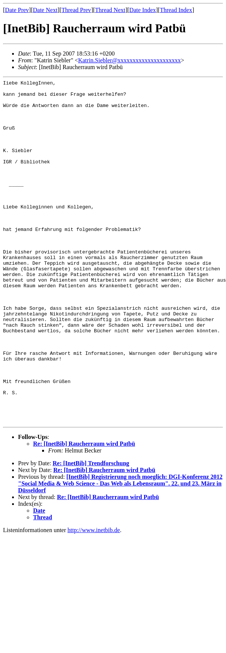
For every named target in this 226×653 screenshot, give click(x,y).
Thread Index (176, 10)
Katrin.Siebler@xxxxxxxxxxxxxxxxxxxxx (129, 60)
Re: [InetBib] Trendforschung (91, 532)
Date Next (45, 10)
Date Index (142, 10)
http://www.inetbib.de (94, 599)
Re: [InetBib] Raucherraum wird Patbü (84, 512)
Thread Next (110, 10)
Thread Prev (76, 10)
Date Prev (17, 10)
